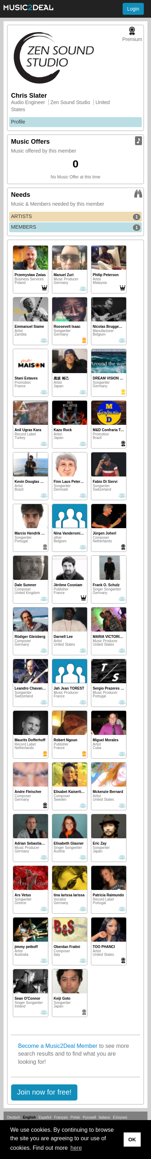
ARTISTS (75, 216)
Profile (18, 122)
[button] (44, 1092)
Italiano (104, 1117)
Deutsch (13, 1117)
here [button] (76, 1148)
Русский (89, 1117)
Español (44, 1117)
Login (133, 9)
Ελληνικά (120, 1117)
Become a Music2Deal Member (57, 1046)
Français (61, 1117)
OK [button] (132, 1139)
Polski (75, 1117)
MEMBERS (75, 227)
